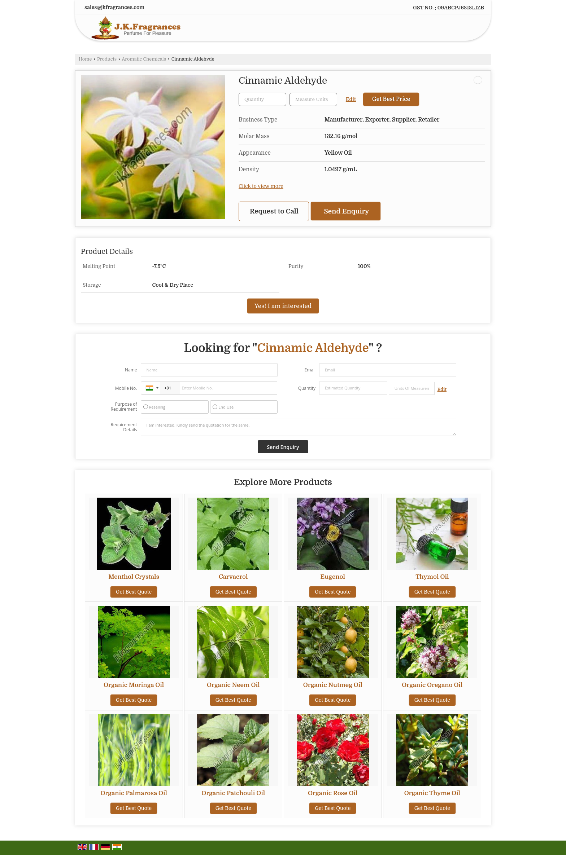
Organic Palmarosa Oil (133, 793)
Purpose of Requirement (123, 407)
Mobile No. (126, 388)
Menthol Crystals (133, 576)
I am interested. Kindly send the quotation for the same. (298, 427)
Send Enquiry (346, 211)
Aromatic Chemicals (144, 59)
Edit (351, 99)
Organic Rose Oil (333, 793)
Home (85, 59)
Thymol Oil (432, 576)
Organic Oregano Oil (432, 685)
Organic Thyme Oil (432, 793)
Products (107, 59)
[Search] (470, 29)
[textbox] (313, 99)
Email (309, 370)
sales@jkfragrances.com (114, 7)
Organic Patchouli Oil (233, 793)
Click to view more (261, 186)
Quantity (306, 388)
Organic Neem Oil (233, 685)
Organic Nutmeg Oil (332, 685)
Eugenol (333, 576)
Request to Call (274, 211)
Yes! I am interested (283, 306)
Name (131, 370)
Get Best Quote (134, 592)
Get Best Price (391, 99)
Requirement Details (123, 427)
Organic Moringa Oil (134, 685)
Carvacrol (233, 576)
